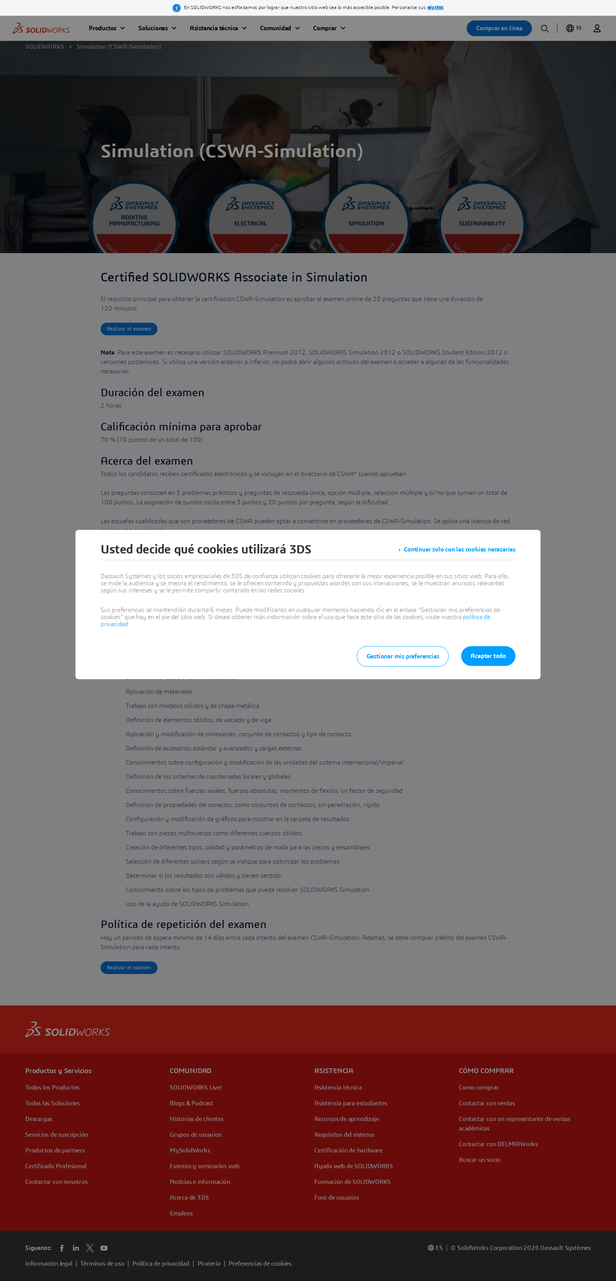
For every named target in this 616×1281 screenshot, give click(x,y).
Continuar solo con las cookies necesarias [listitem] (459, 549)
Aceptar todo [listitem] (488, 656)
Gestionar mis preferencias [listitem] (403, 656)
